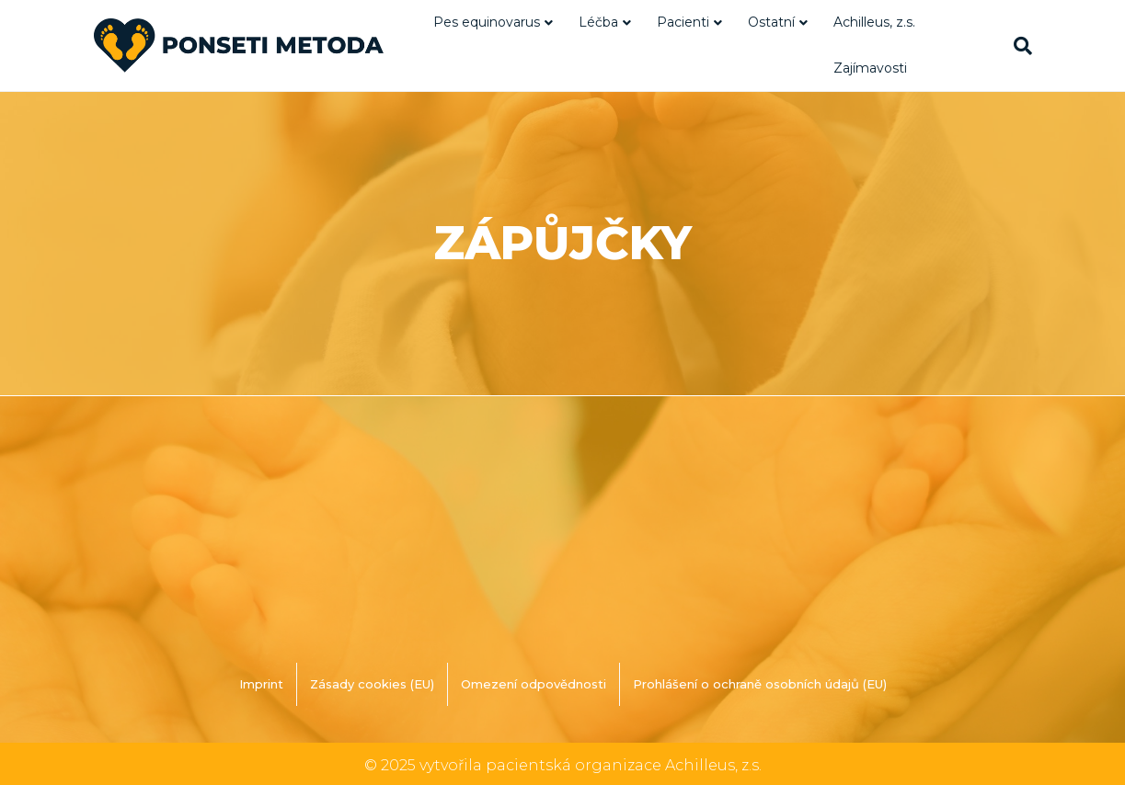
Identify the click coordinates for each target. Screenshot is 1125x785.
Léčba (598, 22)
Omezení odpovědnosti (533, 684)
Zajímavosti (870, 68)
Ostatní (771, 22)
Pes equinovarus (486, 22)
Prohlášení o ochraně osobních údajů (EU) (760, 684)
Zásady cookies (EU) (372, 684)
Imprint (261, 684)
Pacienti (683, 22)
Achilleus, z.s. (874, 22)
